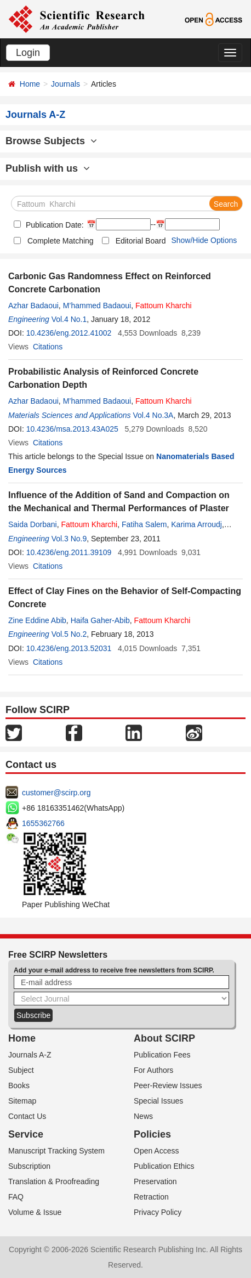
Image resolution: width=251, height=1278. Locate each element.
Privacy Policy (157, 1212)
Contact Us (27, 1116)
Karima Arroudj (196, 524)
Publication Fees (162, 1054)
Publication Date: (54, 224)
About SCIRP (164, 1038)
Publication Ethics (164, 1166)
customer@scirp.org (56, 792)
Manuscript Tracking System (56, 1150)
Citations (47, 346)
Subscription (29, 1166)
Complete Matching (60, 240)
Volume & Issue (34, 1212)
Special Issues (158, 1100)
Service (25, 1134)
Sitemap (22, 1100)
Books (19, 1085)
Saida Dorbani (32, 524)
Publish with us (47, 168)
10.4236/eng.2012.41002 (69, 333)
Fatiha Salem (144, 524)
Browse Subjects (51, 140)
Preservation (155, 1181)
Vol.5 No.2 (69, 634)
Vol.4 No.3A (153, 415)
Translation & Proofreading (53, 1181)
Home (30, 84)
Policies (152, 1134)
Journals (65, 84)
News (143, 1116)
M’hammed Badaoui (97, 305)
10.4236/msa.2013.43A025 (72, 429)
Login (28, 52)
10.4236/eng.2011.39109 (69, 552)
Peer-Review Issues (168, 1085)
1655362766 (43, 823)
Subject (21, 1070)
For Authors (153, 1070)
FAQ (16, 1196)
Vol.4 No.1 (69, 319)
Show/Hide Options (204, 240)
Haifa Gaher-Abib (100, 620)
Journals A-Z (30, 1054)
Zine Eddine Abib (37, 620)
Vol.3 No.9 (69, 538)
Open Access (156, 1150)
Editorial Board (141, 240)
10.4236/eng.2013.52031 (69, 648)
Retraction (151, 1196)
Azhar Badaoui (33, 305)
